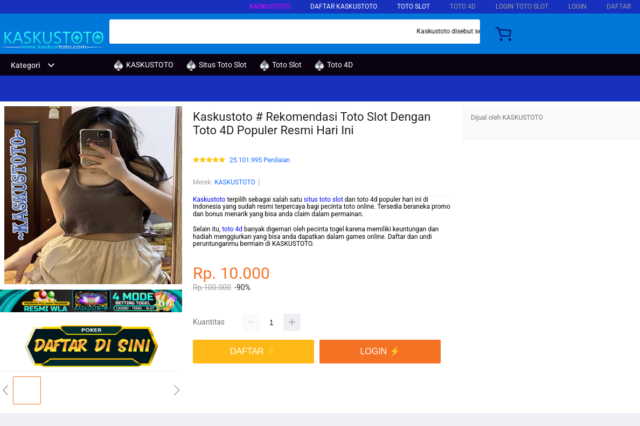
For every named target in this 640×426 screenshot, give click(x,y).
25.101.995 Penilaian (259, 160)
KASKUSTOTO (269, 6)
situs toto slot (323, 199)
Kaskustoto (209, 199)
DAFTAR (619, 6)
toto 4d (232, 229)
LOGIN (577, 6)
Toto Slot (413, 6)
